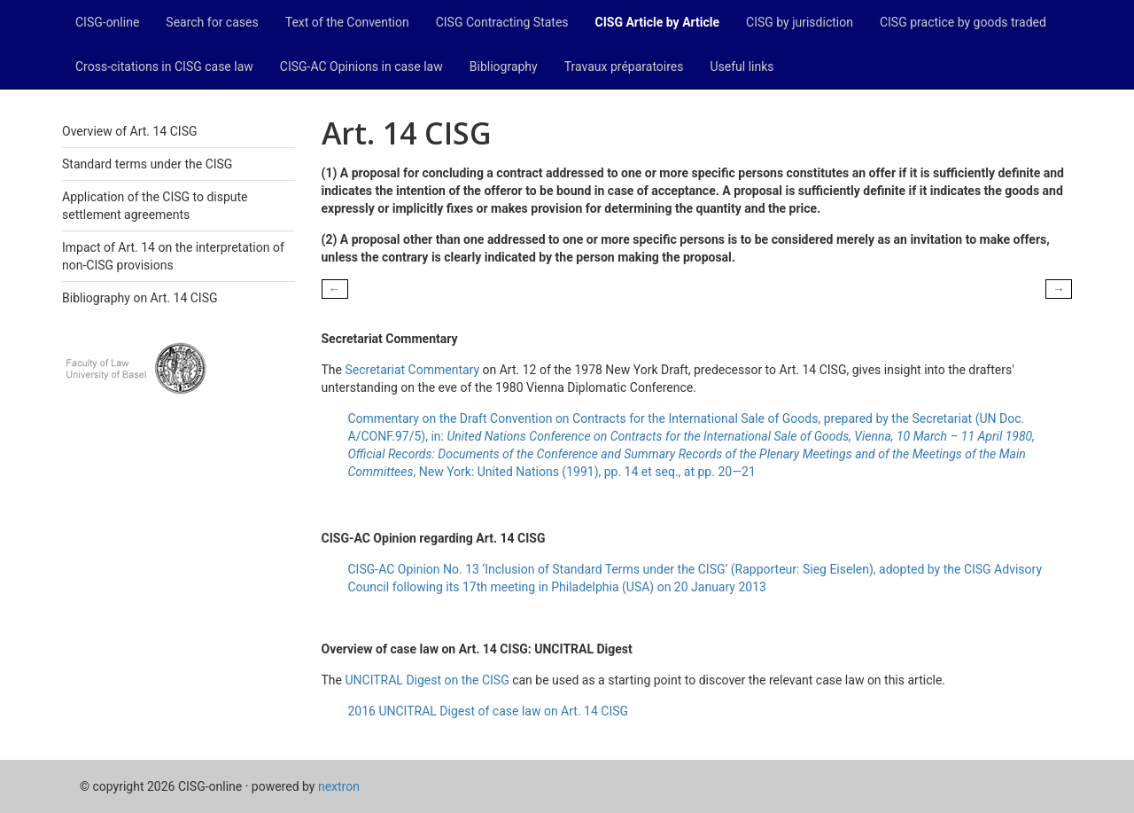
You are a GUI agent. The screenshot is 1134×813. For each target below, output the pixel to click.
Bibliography (504, 66)
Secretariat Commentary (412, 370)
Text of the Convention (347, 22)
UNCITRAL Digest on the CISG (427, 680)
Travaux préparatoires (624, 66)
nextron (339, 786)
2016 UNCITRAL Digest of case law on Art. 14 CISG (488, 711)
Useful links (742, 66)
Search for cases (212, 22)
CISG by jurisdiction (799, 22)
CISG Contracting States (502, 22)
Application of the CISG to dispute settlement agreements (155, 206)
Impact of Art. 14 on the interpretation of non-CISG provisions (173, 256)
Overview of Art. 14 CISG (129, 131)
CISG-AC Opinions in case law (361, 66)
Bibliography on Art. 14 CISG (140, 298)
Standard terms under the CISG (147, 164)
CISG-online (107, 22)
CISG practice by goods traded (963, 22)
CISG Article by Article (657, 22)
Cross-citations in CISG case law (164, 66)
